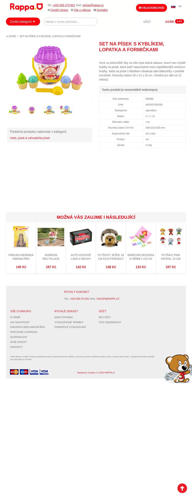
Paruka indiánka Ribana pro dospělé (21, 258)
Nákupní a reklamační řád (27, 327)
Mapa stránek (63, 317)
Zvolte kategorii (21, 21)
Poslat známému (166, 56)
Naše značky (18, 342)
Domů (11, 36)
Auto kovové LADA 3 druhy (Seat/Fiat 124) (80, 258)
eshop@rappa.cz (93, 5)
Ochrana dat (18, 337)
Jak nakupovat (20, 322)
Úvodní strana (59, 10)
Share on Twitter (182, 56)
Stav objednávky (110, 322)
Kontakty (102, 10)
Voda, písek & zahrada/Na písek (30, 138)
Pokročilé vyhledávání (70, 327)
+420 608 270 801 (63, 5)
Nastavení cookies (86, 372)
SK (180, 6)
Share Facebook (174, 56)
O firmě (15, 317)
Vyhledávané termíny (68, 322)
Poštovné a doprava (23, 332)
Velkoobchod (151, 7)
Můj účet (105, 317)
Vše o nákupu (82, 10)
